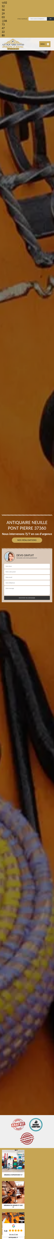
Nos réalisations (27, 540)
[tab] (27, 619)
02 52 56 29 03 (4, 10)
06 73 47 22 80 (4, 28)
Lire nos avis (13, 1234)
